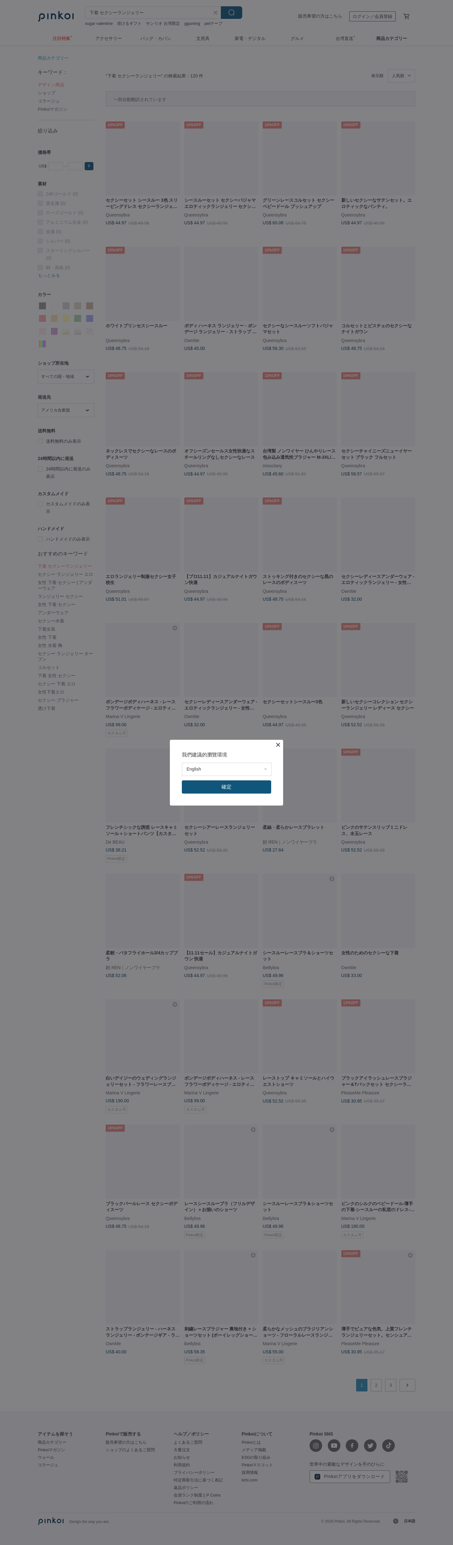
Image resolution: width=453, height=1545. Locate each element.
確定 (226, 786)
